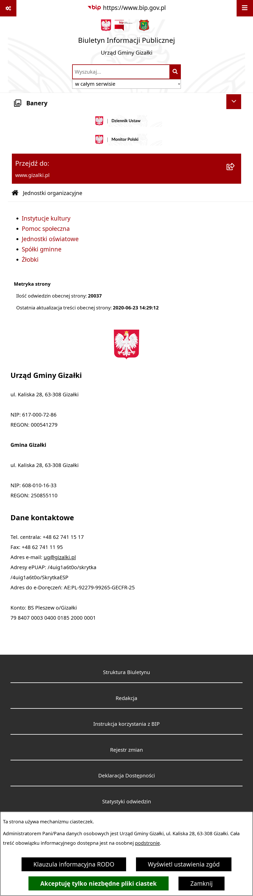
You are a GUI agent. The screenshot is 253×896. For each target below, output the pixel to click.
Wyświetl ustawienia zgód (184, 864)
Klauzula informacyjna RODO (73, 864)
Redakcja (126, 698)
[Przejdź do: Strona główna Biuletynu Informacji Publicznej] (15, 193)
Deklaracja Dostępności (126, 775)
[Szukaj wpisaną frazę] (175, 71)
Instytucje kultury (46, 218)
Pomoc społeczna (46, 229)
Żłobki (30, 259)
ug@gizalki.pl (60, 557)
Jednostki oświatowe (50, 239)
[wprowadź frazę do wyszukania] (121, 71)
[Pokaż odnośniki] (8, 8)
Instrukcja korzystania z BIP (126, 723)
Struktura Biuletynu (126, 672)
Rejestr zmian (126, 749)
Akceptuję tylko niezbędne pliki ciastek (98, 883)
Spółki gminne (41, 249)
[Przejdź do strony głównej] (126, 39)
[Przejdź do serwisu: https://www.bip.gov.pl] (126, 7)
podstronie (147, 843)
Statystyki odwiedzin (126, 801)
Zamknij (201, 883)
